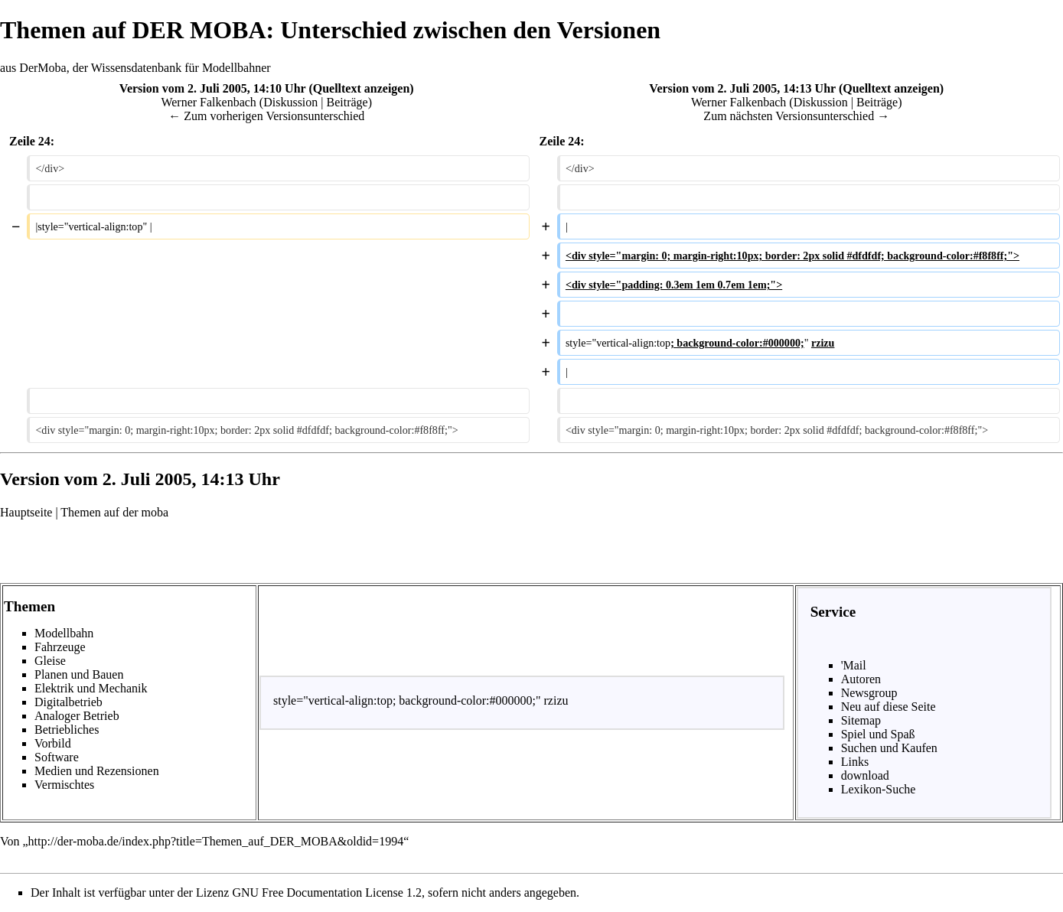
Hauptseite (26, 512)
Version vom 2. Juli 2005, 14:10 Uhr (212, 88)
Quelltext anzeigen (361, 88)
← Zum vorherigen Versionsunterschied (266, 115)
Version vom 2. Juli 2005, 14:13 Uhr (742, 88)
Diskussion (290, 102)
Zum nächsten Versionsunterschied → (796, 115)
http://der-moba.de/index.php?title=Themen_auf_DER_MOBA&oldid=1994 (216, 841)
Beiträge (347, 102)
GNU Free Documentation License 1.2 (326, 892)
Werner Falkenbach (208, 102)
